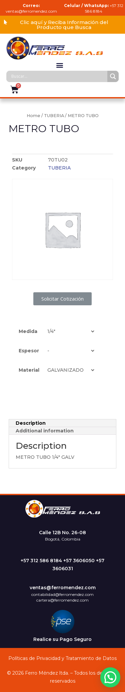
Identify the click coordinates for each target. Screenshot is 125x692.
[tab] (62, 423)
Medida (28, 331)
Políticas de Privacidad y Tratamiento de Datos (62, 658)
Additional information (45, 431)
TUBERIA (54, 115)
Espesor (29, 350)
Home (33, 115)
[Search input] (58, 76)
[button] (62, 25)
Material (29, 370)
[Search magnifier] (113, 76)
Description (31, 423)
